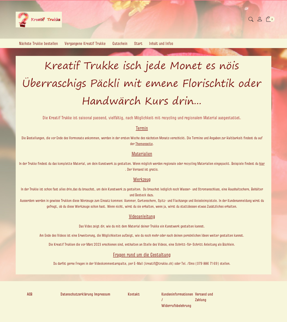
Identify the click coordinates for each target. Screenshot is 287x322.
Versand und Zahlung (204, 297)
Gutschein (119, 43)
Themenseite (144, 143)
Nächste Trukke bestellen (38, 43)
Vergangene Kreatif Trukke (85, 43)
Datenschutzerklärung (77, 294)
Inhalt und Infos (161, 43)
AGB (29, 294)
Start (138, 43)
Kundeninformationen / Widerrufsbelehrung (177, 299)
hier (262, 163)
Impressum (102, 294)
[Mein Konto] (260, 19)
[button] (250, 20)
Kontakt (134, 294)
